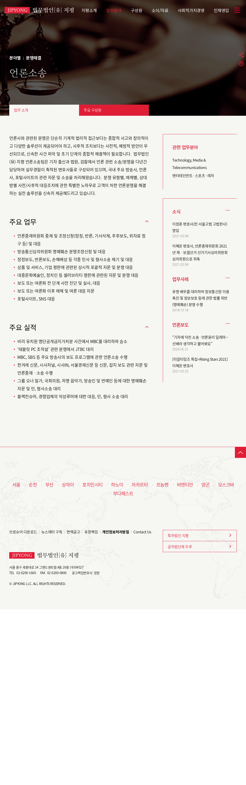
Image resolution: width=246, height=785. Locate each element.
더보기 (228, 210)
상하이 (68, 484)
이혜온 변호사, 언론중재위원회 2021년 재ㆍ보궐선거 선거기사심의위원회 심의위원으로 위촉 (200, 252)
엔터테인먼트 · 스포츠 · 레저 (193, 175)
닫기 (147, 221)
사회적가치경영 (191, 9)
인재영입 (221, 9)
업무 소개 (21, 110)
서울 (16, 484)
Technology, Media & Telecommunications (189, 163)
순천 (33, 484)
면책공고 (73, 532)
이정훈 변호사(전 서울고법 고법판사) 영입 (199, 227)
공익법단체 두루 (180, 546)
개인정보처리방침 (115, 532)
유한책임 (91, 532)
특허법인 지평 (178, 535)
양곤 (205, 484)
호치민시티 (92, 484)
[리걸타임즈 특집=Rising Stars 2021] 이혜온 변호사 (200, 362)
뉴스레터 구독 (51, 532)
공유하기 (241, 55)
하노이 (117, 484)
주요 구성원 (92, 110)
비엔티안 (185, 484)
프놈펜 (162, 484)
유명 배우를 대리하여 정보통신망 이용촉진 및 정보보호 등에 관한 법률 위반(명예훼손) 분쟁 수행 (200, 298)
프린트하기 (241, 63)
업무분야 (113, 9)
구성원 (136, 9)
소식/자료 (160, 9)
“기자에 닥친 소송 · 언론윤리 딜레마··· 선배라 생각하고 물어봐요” (200, 340)
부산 (49, 484)
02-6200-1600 (26, 572)
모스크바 (226, 484)
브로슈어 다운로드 (23, 532)
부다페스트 (123, 493)
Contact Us (142, 532)
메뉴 (237, 10)
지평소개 (89, 9)
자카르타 (140, 484)
